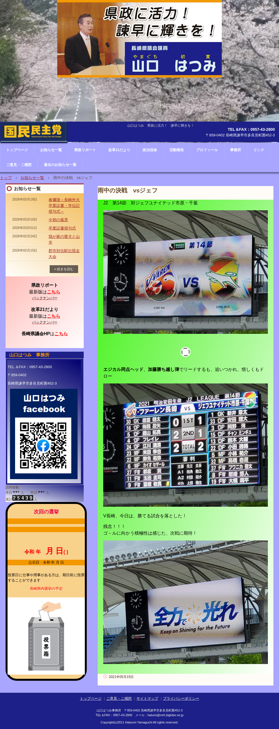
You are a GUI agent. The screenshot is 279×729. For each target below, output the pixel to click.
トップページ (91, 698)
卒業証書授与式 (62, 228)
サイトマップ (147, 698)
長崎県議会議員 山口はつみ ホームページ (34, 149)
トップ (6, 177)
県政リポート (85, 150)
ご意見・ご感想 (19, 165)
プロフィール (207, 150)
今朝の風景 (58, 220)
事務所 (235, 150)
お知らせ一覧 (32, 177)
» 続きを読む (64, 269)
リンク (258, 150)
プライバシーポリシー (181, 698)
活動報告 (176, 150)
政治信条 (150, 150)
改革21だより (119, 150)
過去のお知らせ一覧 (60, 165)
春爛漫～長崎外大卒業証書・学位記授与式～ (64, 205)
